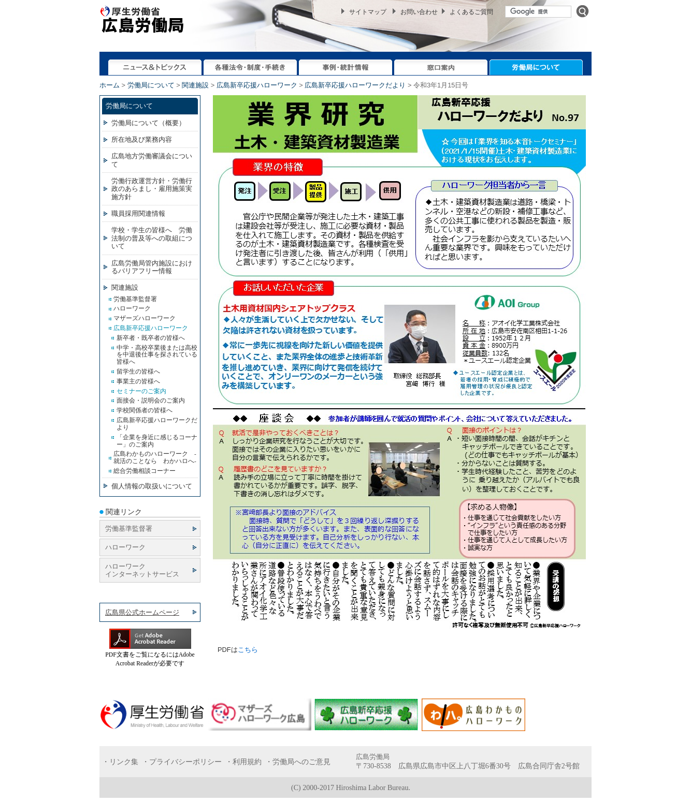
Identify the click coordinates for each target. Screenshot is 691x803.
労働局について (151, 85)
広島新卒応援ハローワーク (257, 85)
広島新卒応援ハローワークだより (355, 85)
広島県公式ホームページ (142, 612)
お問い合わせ (419, 12)
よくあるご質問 (471, 12)
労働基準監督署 (128, 528)
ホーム (109, 85)
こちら (248, 649)
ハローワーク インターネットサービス (142, 570)
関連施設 (195, 85)
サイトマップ (367, 12)
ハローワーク (125, 547)
